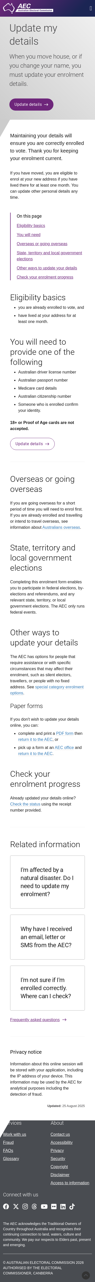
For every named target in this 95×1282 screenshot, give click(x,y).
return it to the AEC (35, 739)
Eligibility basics (31, 225)
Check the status (25, 804)
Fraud (8, 1142)
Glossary (11, 1159)
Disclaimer (60, 1175)
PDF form (64, 733)
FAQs (8, 1150)
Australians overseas (61, 527)
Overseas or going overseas (42, 244)
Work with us (14, 1134)
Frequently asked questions (38, 1020)
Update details (31, 104)
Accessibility (62, 1142)
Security (58, 1159)
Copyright (59, 1167)
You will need (29, 235)
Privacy (57, 1150)
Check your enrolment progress (45, 277)
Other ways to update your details (47, 268)
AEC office (64, 747)
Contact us (60, 1134)
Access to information (70, 1183)
